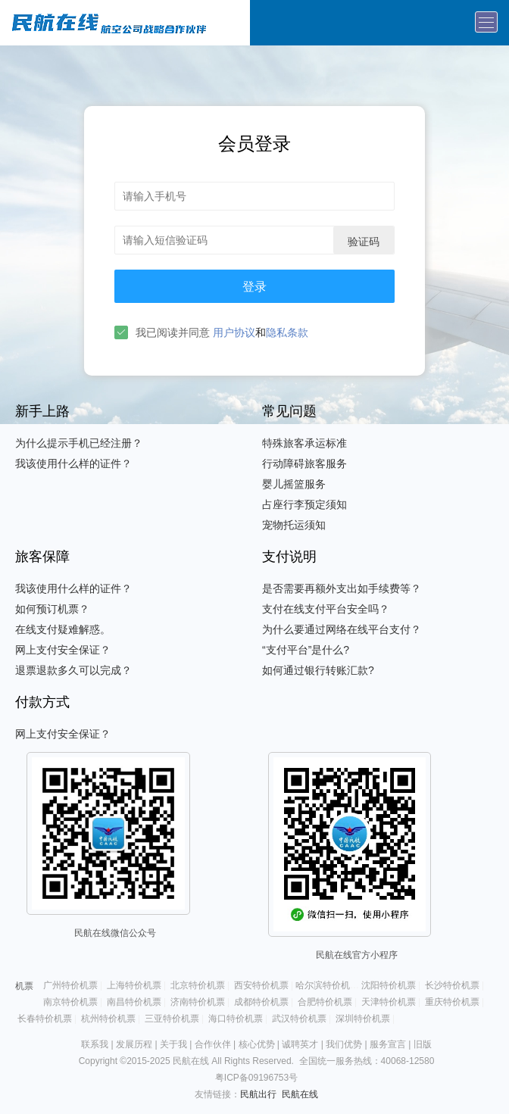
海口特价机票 (235, 1018)
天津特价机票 (388, 1002)
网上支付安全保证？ (63, 650)
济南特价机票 (197, 1002)
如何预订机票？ (52, 609)
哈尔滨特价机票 (327, 985)
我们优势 (344, 1044)
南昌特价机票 (134, 1002)
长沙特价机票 (452, 985)
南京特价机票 (70, 1002)
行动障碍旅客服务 (304, 463)
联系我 (94, 1044)
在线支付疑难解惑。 (63, 629)
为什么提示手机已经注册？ (78, 443)
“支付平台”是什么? (305, 650)
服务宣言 (388, 1044)
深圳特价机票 (363, 1018)
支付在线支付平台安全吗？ (325, 609)
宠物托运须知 (294, 525)
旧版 (423, 1044)
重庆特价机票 (452, 1002)
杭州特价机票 (108, 1018)
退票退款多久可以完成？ (73, 670)
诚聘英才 (300, 1044)
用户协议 (234, 332)
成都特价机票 (261, 1002)
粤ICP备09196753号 (256, 1077)
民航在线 (300, 1094)
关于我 (173, 1044)
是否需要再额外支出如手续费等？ (341, 588)
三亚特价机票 (172, 1018)
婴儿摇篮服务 (294, 484)
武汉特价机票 (299, 1018)
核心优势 (257, 1044)
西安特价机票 (261, 985)
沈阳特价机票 (388, 985)
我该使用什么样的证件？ (73, 463)
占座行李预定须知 (304, 504)
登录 (254, 286)
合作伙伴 (213, 1044)
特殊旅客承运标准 (304, 443)
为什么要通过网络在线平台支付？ (341, 629)
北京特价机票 (197, 985)
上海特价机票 (134, 985)
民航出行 (258, 1094)
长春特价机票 (44, 1018)
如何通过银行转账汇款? (318, 670)
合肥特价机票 (325, 1002)
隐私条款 (287, 332)
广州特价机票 (70, 985)
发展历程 (134, 1044)
